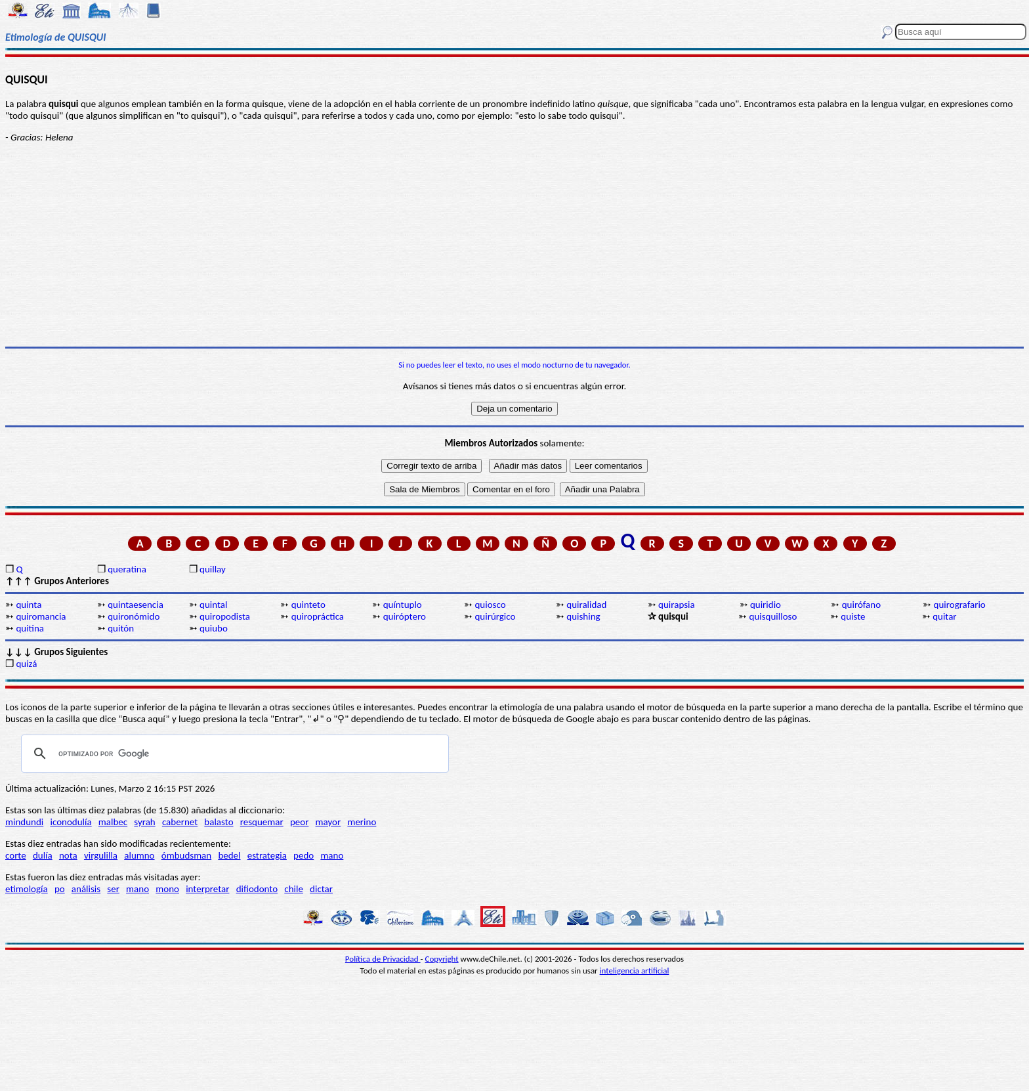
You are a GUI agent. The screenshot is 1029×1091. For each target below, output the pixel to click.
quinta (28, 604)
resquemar (262, 822)
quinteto (308, 604)
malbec (112, 822)
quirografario (960, 604)
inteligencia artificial (634, 970)
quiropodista (225, 616)
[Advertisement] (514, 245)
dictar (321, 889)
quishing (583, 616)
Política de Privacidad (383, 959)
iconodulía (70, 822)
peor (299, 822)
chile (293, 889)
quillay (213, 569)
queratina (127, 569)
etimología (26, 889)
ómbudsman (186, 855)
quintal (213, 604)
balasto (218, 822)
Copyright (442, 959)
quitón (121, 628)
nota (68, 855)
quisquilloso (773, 616)
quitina (30, 628)
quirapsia (676, 604)
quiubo (214, 628)
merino (361, 822)
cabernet (180, 822)
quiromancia (41, 616)
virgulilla (100, 855)
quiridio (765, 604)
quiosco (489, 604)
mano (331, 855)
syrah (144, 822)
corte (15, 855)
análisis (86, 889)
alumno (139, 855)
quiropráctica (317, 616)
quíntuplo (402, 604)
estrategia (267, 855)
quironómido (133, 616)
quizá (26, 664)
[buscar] (233, 753)
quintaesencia (135, 604)
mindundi (24, 822)
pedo (303, 855)
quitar (944, 616)
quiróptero (404, 616)
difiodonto (257, 889)
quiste (853, 616)
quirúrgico (494, 616)
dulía (42, 855)
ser (113, 889)
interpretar (207, 889)
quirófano (861, 604)
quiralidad (586, 604)
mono (167, 889)
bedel (229, 855)
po (59, 889)
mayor (328, 822)
